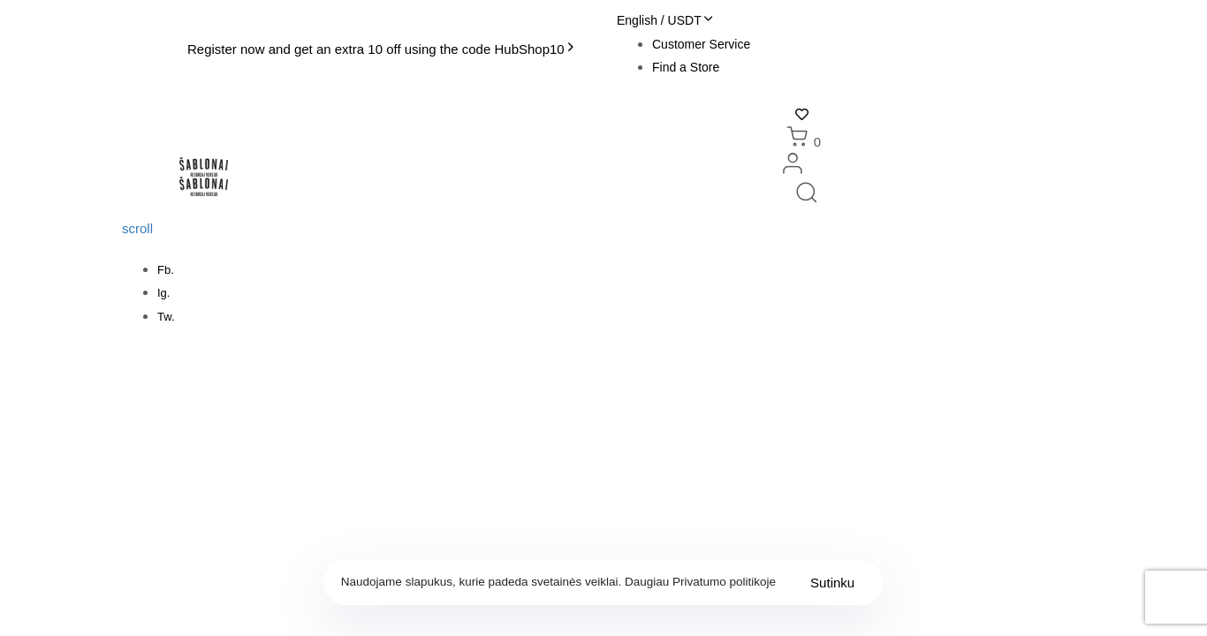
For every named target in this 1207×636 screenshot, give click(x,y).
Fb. (165, 269)
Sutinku (832, 582)
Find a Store (685, 67)
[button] (664, 19)
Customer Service (701, 44)
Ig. (163, 292)
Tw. (166, 316)
